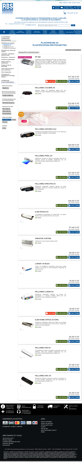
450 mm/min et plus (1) (8, 102)
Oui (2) (14, 119)
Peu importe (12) (7, 119)
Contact (43, 426)
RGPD (43, 432)
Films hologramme (6, 72)
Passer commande (46, 421)
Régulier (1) (5, 88)
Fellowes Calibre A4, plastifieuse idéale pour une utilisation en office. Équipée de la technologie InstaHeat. (50, 91)
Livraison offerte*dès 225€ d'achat (68, 7)
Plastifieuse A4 (7, 44)
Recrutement (6, 445)
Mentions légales (7, 440)
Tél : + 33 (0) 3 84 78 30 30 (12, 24)
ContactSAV (78, 7)
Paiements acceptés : (13, 419)
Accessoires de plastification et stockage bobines (8, 76)
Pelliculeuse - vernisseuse (8, 57)
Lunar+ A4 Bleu (42, 264)
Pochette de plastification (8, 59)
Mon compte (63, 2)
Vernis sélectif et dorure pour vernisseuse (7, 69)
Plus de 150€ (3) (7, 113)
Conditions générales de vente (11, 441)
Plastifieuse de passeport (9, 48)
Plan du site (76, 2)
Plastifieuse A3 (7, 45)
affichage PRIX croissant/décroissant (29, 52)
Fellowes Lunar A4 (44, 292)
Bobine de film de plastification (6, 62)
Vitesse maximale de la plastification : (9, 100)
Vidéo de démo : (7, 117)
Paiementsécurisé (57, 7)
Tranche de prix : (8, 106)
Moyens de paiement (47, 423)
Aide (69, 2)
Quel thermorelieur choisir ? (49, 430)
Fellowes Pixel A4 (43, 156)
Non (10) (5, 122)
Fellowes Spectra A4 (45, 184)
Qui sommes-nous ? (8, 438)
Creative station (43, 238)
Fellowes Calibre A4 (45, 88)
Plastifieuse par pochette (7, 43)
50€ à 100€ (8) (6, 108)
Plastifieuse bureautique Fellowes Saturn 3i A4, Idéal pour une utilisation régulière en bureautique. (50, 132)
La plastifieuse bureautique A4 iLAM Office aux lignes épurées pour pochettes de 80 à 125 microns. (50, 215)
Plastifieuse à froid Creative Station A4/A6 (46, 241)
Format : (5, 126)
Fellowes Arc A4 (43, 376)
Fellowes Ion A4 (42, 348)
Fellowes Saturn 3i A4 (45, 129)
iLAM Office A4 (41, 212)
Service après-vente (46, 425)
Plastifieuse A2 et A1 (8, 47)
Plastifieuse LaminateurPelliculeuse (6, 38)
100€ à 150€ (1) (6, 111)
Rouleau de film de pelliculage (6, 66)
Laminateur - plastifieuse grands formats (7, 54)
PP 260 (37, 57)
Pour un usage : (7, 85)
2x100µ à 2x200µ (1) (8, 95)
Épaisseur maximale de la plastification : (9, 92)
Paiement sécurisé (8, 443)
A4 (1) (4, 128)
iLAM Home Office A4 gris (47, 320)
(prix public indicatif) (72, 77)
